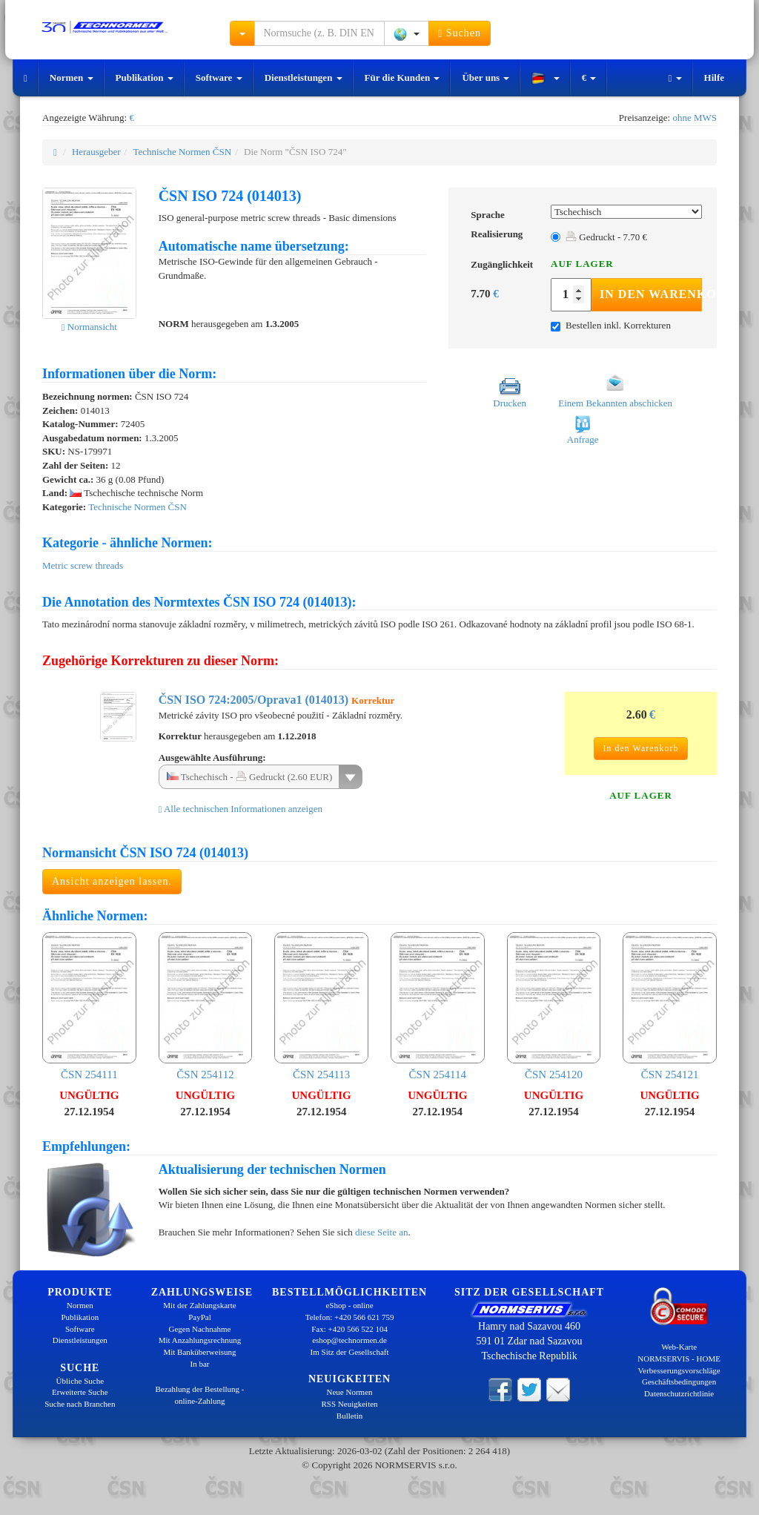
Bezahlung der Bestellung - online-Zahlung (199, 1394)
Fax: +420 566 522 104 (349, 1328)
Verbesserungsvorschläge (679, 1370)
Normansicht (89, 326)
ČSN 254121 (670, 1006)
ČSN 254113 (321, 1006)
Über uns (485, 77)
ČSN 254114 (438, 1006)
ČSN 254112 (206, 1006)
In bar (200, 1363)
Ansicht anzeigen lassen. (112, 881)
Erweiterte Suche (79, 1391)
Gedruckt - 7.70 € (606, 236)
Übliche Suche (80, 1380)
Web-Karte (679, 1346)
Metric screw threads (82, 565)
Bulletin (349, 1415)
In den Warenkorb (651, 294)
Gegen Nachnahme (199, 1328)
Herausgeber (96, 151)
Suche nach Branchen (79, 1403)
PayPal (199, 1317)
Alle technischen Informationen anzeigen (240, 808)
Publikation (144, 77)
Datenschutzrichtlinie (679, 1393)
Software (219, 77)
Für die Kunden (402, 77)
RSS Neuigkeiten (350, 1403)
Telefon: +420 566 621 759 (349, 1317)
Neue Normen (350, 1391)
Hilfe (714, 77)
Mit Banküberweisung (199, 1351)
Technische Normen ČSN (182, 151)
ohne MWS (694, 117)
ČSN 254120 (554, 1006)
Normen (71, 77)
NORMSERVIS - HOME (678, 1358)
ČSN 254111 (89, 1006)
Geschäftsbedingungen (679, 1381)
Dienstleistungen (303, 77)
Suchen (459, 33)
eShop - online (349, 1305)
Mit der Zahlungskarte (199, 1305)
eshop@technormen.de (349, 1340)
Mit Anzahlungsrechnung (200, 1340)
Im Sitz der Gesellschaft (350, 1351)
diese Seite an (381, 1232)
